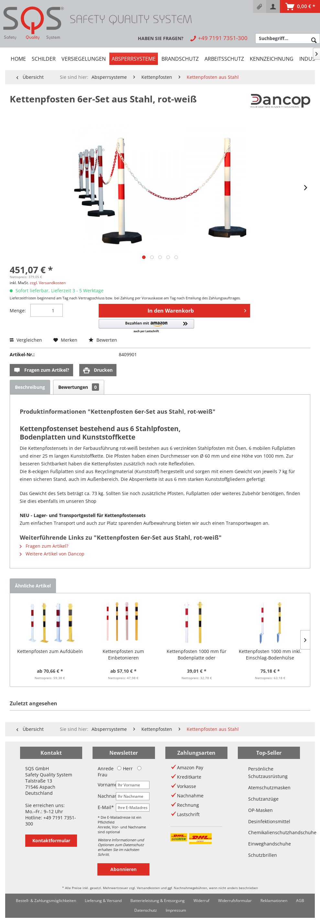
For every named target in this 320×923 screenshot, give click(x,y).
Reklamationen (273, 900)
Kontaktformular (51, 840)
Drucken (98, 370)
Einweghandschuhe (269, 844)
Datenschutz (145, 910)
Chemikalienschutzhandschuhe (269, 832)
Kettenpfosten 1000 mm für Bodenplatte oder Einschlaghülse (196, 654)
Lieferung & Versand (103, 900)
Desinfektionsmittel (269, 821)
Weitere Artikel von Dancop (52, 554)
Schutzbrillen (262, 855)
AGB (300, 900)
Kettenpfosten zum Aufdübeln (50, 651)
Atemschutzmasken (269, 787)
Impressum (176, 910)
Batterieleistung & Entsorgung (157, 900)
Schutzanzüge (263, 799)
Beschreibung (30, 387)
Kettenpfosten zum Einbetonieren (123, 654)
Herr (125, 768)
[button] (146, 326)
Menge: (18, 310)
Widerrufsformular (235, 900)
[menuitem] (259, 6)
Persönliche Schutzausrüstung (268, 773)
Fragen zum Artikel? (41, 370)
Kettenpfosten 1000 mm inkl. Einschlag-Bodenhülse (270, 654)
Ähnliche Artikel (33, 586)
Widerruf (201, 900)
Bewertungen (78, 387)
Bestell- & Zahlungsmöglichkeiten (46, 900)
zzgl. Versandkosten (48, 282)
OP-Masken (260, 810)
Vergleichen (26, 340)
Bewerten (103, 340)
